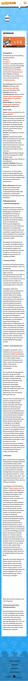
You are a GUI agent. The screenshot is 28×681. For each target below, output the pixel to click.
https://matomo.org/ (15, 488)
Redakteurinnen (16, 72)
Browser (8, 575)
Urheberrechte (17, 352)
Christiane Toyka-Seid (9, 88)
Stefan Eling (15, 104)
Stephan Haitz (7, 187)
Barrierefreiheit (15, 672)
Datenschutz (15, 668)
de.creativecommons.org (10, 443)
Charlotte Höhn (7, 96)
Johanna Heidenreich (9, 98)
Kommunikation (7, 104)
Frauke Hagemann (17, 96)
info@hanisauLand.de (9, 80)
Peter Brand (11, 112)
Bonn (7, 59)
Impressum (15, 664)
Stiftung (11, 159)
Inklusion (7, 66)
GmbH (17, 86)
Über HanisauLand (15, 661)
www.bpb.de (6, 61)
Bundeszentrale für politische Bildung (13, 55)
